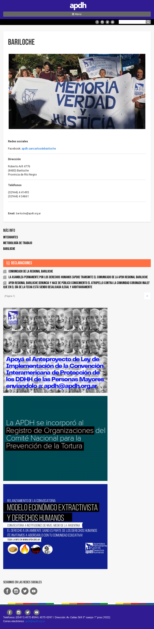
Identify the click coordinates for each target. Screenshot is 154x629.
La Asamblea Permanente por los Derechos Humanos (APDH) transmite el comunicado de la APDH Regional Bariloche (78, 277)
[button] (77, 14)
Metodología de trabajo (17, 243)
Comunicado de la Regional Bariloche (31, 271)
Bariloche (9, 249)
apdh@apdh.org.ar (35, 621)
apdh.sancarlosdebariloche (39, 148)
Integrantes (10, 237)
